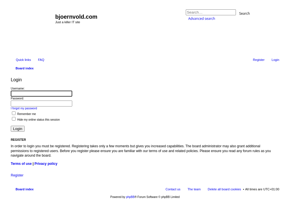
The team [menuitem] (194, 189)
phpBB (130, 197)
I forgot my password (24, 108)
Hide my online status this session (36, 119)
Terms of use (21, 164)
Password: (17, 98)
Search (244, 13)
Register (17, 175)
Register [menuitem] (259, 59)
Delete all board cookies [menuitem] (224, 189)
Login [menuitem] (275, 59)
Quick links (23, 59)
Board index (25, 189)
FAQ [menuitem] (41, 59)
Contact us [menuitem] (173, 189)
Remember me (24, 114)
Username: (18, 88)
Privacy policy (46, 164)
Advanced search (201, 18)
